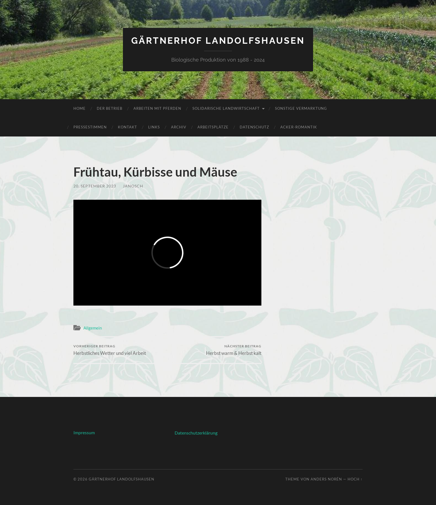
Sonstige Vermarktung (301, 108)
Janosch (133, 186)
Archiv (178, 127)
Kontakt (127, 127)
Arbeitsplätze (213, 127)
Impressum (84, 432)
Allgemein (92, 327)
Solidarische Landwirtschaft (226, 108)
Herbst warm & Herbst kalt (233, 350)
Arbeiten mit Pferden (157, 108)
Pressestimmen (90, 127)
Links (154, 127)
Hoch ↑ (355, 479)
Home (79, 108)
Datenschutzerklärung (196, 432)
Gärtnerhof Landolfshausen (218, 40)
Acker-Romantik (298, 127)
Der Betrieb (109, 108)
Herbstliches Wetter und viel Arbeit (109, 350)
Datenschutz (254, 127)
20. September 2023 (94, 186)
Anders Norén (326, 479)
